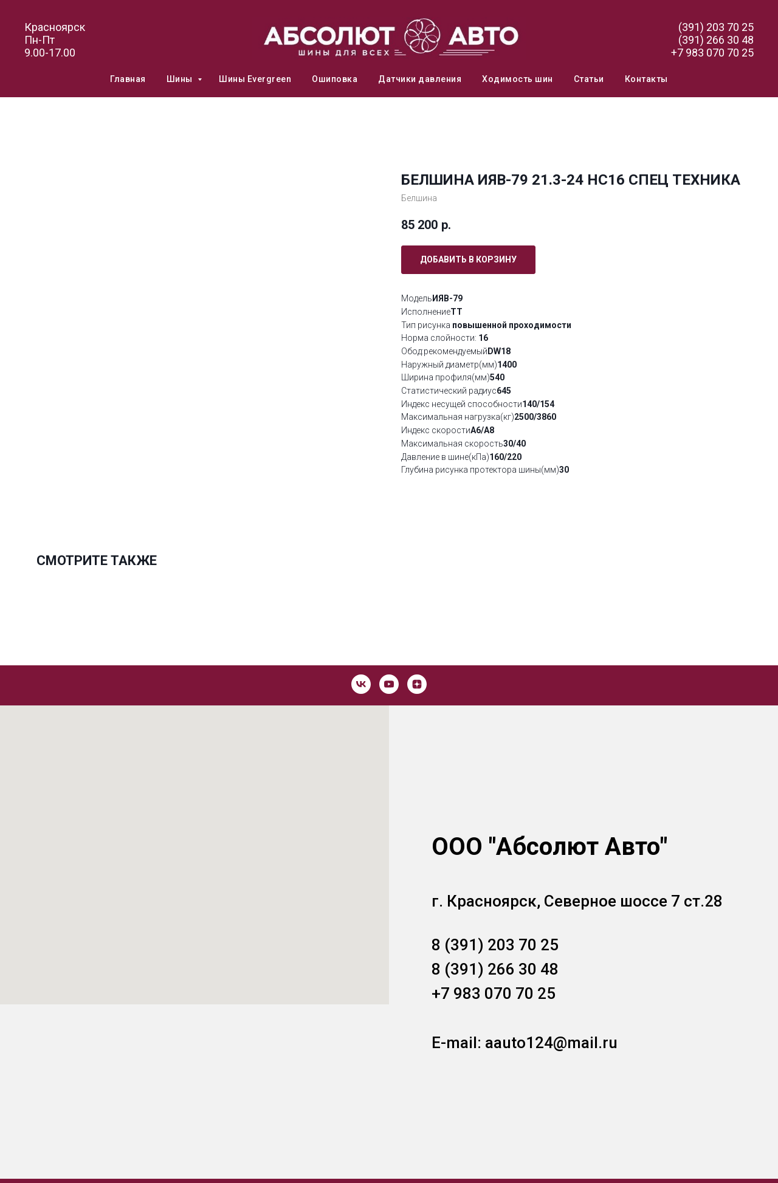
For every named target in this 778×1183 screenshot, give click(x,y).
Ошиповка (334, 79)
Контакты (646, 79)
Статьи (589, 79)
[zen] (417, 684)
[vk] (361, 684)
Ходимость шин (517, 79)
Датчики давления (419, 79)
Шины (181, 79)
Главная (128, 79)
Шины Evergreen (255, 79)
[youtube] (389, 684)
